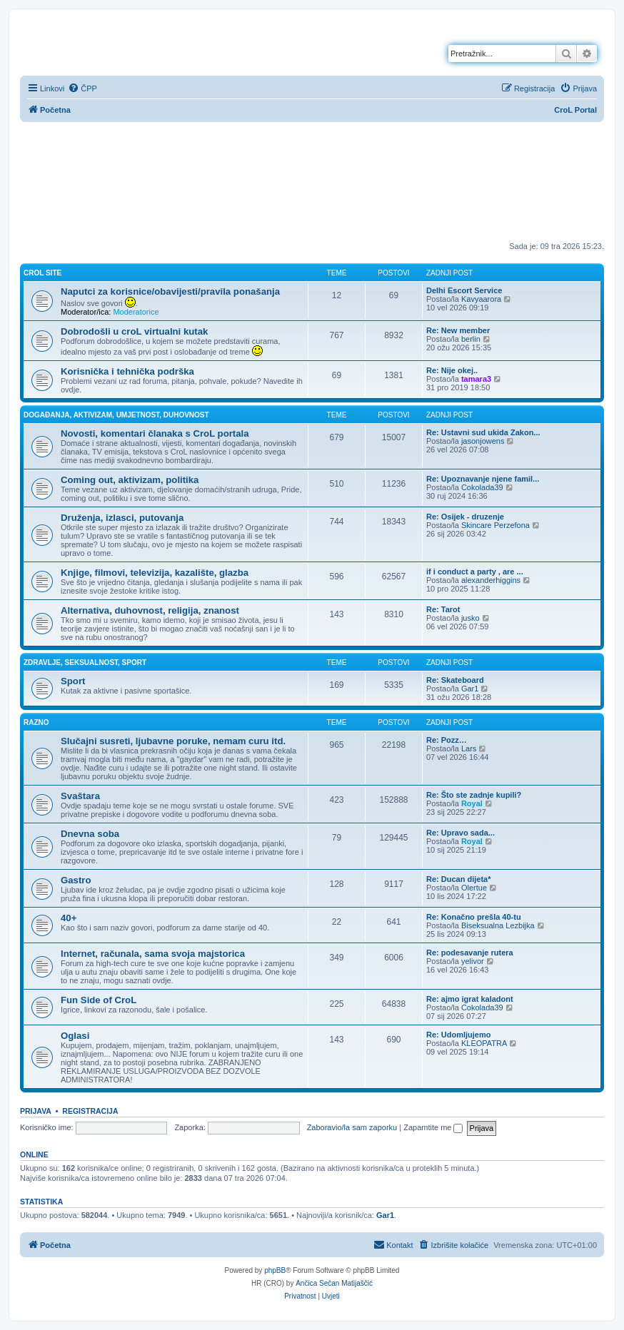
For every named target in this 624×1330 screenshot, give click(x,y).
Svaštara (80, 796)
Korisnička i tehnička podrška (127, 371)
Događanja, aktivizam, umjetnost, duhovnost (116, 415)
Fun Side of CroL (98, 1000)
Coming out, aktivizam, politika (129, 479)
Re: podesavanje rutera (469, 952)
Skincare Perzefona (495, 525)
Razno (36, 722)
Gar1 (469, 688)
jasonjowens (483, 441)
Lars (468, 748)
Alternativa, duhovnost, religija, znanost (150, 610)
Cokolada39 (482, 487)
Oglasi (75, 1035)
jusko (470, 618)
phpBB (275, 1270)
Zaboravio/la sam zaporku (352, 1127)
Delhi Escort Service (464, 290)
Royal (472, 803)
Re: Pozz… (446, 740)
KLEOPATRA (484, 1043)
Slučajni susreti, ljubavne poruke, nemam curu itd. (173, 741)
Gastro (76, 880)
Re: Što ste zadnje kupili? (473, 795)
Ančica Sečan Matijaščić (334, 1283)
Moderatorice (135, 312)
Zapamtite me (433, 1127)
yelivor (472, 961)
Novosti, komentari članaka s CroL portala (155, 433)
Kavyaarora (481, 299)
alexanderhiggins (490, 580)
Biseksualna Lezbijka (498, 925)
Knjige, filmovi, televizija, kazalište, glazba (154, 572)
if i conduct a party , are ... (474, 571)
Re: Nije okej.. (452, 370)
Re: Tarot (443, 609)
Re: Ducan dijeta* (458, 879)
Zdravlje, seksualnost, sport (85, 662)
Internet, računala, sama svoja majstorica (153, 953)
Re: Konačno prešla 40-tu (473, 917)
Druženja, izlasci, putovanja (122, 517)
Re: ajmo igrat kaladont (469, 999)
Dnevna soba (90, 833)
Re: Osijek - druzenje (465, 516)
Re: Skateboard (455, 680)
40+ (68, 918)
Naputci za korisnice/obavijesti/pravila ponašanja (170, 291)
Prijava (35, 1111)
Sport (73, 681)
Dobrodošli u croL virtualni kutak (134, 331)
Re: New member (458, 330)
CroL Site (42, 273)
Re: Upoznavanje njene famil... (482, 478)
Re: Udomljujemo (458, 1034)
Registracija (90, 1111)
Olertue (474, 887)
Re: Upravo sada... (460, 832)
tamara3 (476, 379)
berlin (470, 339)
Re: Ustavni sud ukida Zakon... (483, 432)
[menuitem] (82, 88)
